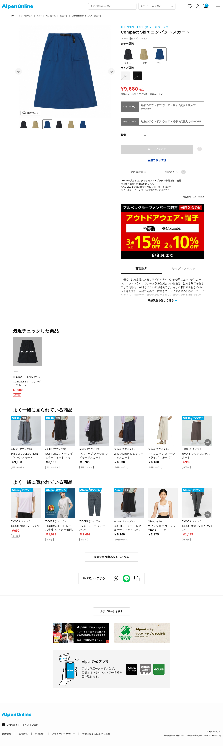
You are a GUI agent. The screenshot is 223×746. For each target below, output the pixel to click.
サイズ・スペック (184, 268)
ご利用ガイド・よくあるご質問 (22, 724)
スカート (64, 16)
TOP (13, 16)
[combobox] (112, 6)
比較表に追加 (138, 171)
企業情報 (6, 733)
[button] (18, 71)
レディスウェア (25, 16)
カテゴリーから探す (111, 611)
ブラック (128, 55)
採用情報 (23, 733)
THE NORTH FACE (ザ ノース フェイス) (145, 27)
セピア (144, 55)
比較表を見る (175, 172)
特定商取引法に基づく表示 (96, 733)
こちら (150, 183)
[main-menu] (217, 6)
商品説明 (141, 268)
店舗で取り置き (157, 160)
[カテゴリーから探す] (156, 6)
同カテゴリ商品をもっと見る (111, 556)
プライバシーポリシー (63, 733)
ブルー (160, 55)
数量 (123, 134)
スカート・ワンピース (46, 16)
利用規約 (39, 733)
